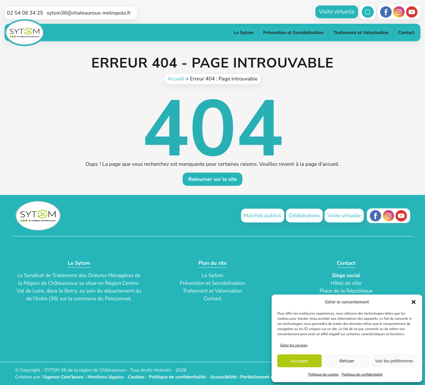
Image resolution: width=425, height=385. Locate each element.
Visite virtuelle (337, 11)
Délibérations (304, 215)
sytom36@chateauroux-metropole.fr (89, 12)
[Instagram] (399, 12)
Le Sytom (213, 275)
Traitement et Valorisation (212, 290)
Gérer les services (293, 345)
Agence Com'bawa (63, 377)
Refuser (347, 360)
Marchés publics (262, 215)
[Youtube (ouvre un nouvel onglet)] (401, 216)
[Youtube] (412, 12)
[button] (413, 302)
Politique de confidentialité (362, 374)
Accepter (299, 360)
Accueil (175, 78)
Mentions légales (105, 377)
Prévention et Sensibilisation (212, 283)
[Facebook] (386, 12)
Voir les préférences (394, 360)
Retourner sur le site (212, 179)
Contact (212, 298)
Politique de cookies (323, 374)
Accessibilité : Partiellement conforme (250, 377)
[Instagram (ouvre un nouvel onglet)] (389, 216)
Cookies (136, 377)
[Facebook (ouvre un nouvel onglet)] (376, 216)
